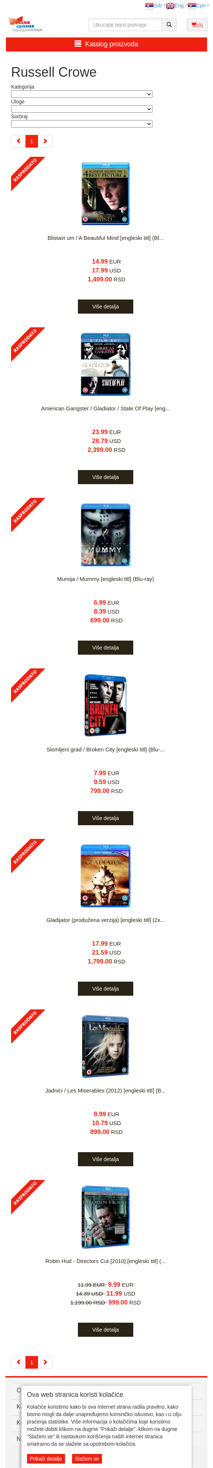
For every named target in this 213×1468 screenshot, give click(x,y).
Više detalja (105, 307)
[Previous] (18, 141)
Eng (175, 6)
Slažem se (87, 1459)
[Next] (45, 141)
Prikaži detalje (46, 1459)
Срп (197, 6)
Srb (153, 6)
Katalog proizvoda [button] (106, 44)
